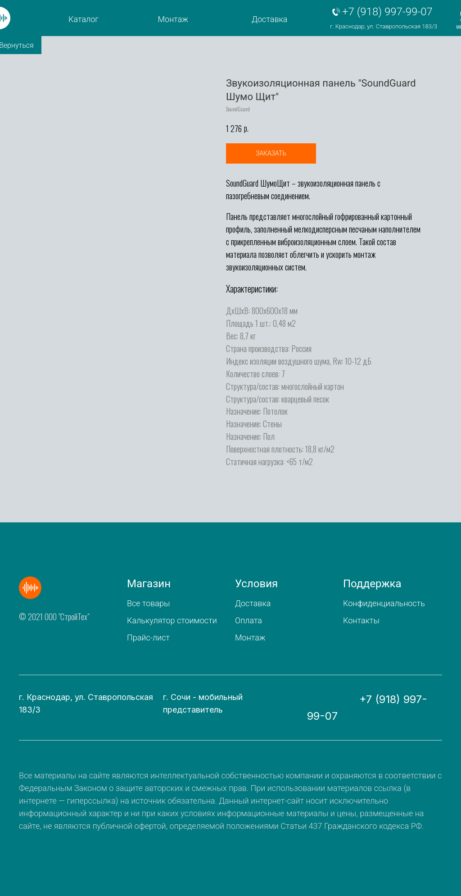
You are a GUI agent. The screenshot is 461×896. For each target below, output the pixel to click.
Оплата (248, 620)
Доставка (269, 19)
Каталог (83, 19)
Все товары (148, 603)
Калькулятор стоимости (172, 620)
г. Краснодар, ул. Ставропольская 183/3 (383, 26)
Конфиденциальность (384, 603)
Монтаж (173, 19)
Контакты (361, 620)
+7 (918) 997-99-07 (387, 11)
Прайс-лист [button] (148, 637)
